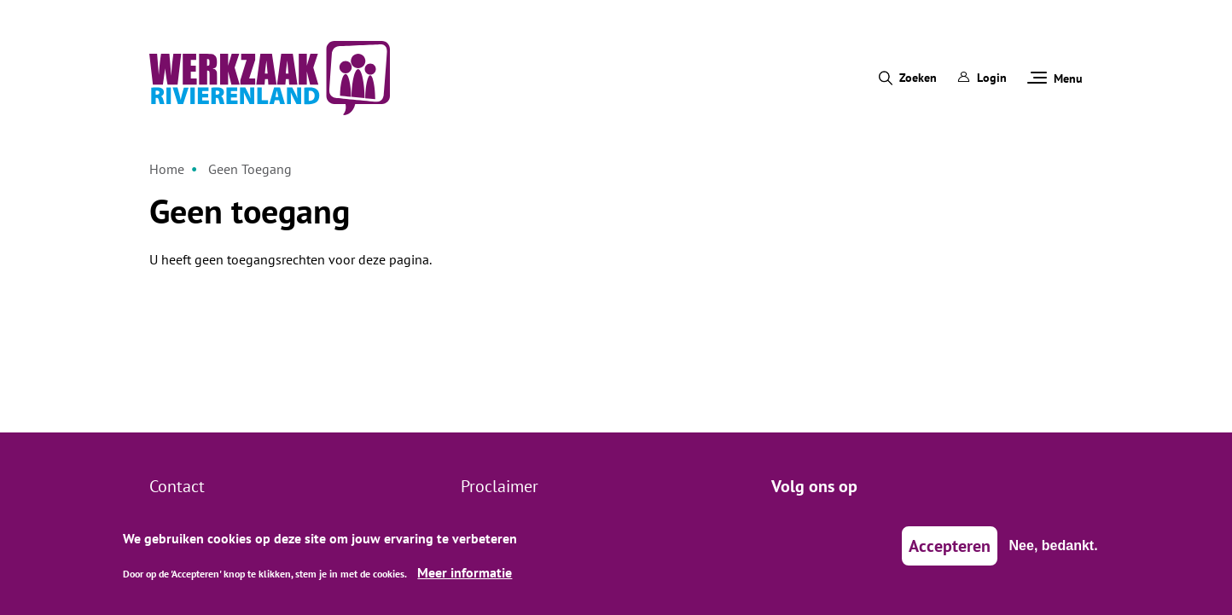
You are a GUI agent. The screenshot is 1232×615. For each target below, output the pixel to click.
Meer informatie (464, 578)
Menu (1055, 78)
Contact (177, 486)
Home (166, 168)
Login (982, 77)
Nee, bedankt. (1053, 552)
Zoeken (918, 77)
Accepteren (950, 553)
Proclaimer (499, 486)
